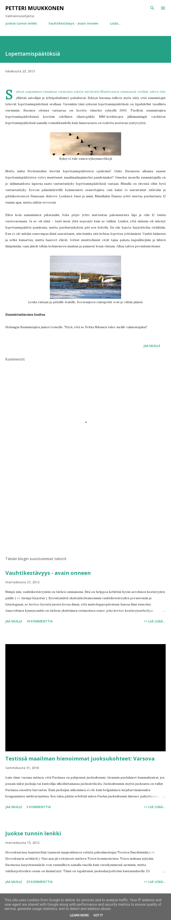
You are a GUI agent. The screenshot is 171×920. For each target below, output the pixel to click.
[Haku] (152, 8)
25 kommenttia (39, 882)
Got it (98, 915)
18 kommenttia (39, 621)
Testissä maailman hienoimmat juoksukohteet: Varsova (80, 758)
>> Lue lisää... (155, 621)
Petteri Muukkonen (34, 8)
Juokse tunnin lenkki (21, 23)
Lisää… (115, 23)
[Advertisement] (85, 510)
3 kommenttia (38, 807)
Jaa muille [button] (151, 346)
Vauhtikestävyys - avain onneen (73, 23)
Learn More (79, 915)
